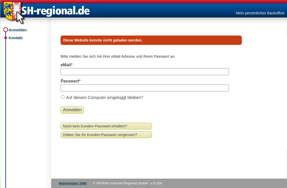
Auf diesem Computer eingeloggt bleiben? (104, 97)
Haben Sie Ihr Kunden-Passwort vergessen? (100, 135)
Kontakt (16, 38)
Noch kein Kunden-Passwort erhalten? (95, 126)
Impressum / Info (73, 183)
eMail (66, 65)
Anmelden (18, 30)
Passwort (70, 81)
